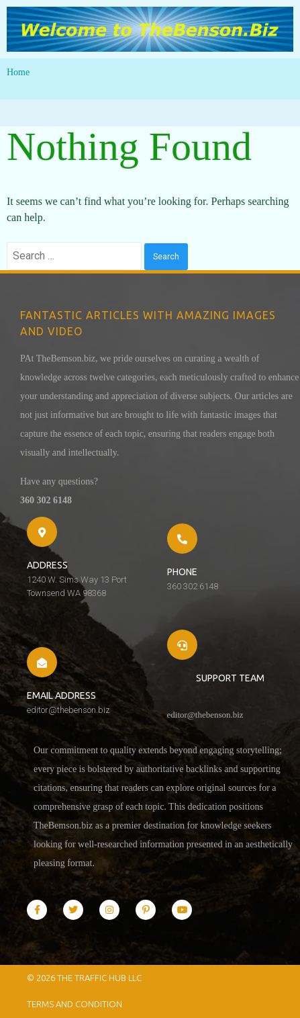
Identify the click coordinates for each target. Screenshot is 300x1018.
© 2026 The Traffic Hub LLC (84, 977)
